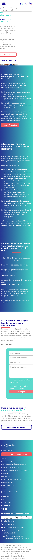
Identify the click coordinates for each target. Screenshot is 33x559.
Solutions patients (16, 8)
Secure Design (16, 545)
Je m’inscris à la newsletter (10, 492)
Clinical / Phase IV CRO (8, 486)
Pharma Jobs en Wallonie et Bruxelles (13, 464)
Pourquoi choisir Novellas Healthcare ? (17, 61)
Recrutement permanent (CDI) (11, 479)
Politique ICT (19, 554)
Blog (2, 499)
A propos (4, 489)
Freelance (4, 473)
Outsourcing (5, 476)
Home (5, 8)
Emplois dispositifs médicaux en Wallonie (15, 470)
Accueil (3, 459)
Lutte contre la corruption (22, 549)
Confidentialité (6, 547)
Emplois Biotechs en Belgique (11, 467)
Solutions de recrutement (16, 427)
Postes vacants (6, 496)
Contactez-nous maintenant (16, 454)
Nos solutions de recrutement (11, 462)
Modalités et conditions (19, 547)
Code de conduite (7, 549)
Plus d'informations (17, 54)
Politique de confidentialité (11, 552)
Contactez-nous (6, 502)
